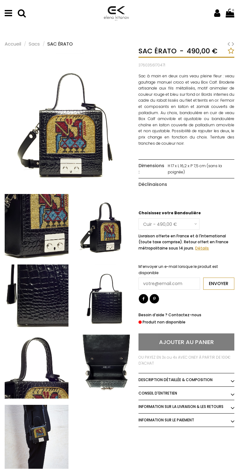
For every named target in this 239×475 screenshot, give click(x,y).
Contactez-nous (184, 314)
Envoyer (218, 283)
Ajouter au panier (186, 342)
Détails (202, 248)
